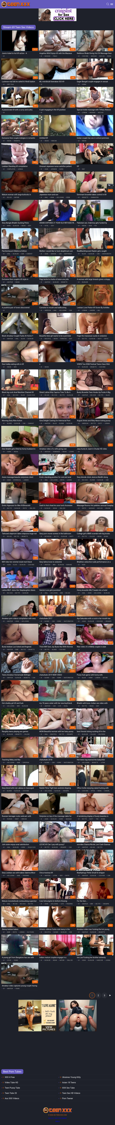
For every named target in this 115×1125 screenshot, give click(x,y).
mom (90, 225)
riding (109, 56)
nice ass (102, 56)
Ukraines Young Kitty (71, 1077)
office (93, 791)
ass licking (60, 197)
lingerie (92, 310)
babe (17, 649)
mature (16, 197)
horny (84, 84)
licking (71, 451)
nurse (61, 169)
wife (15, 367)
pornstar (63, 338)
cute (59, 706)
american (48, 310)
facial (66, 706)
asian (46, 169)
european (26, 762)
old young (30, 932)
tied (97, 819)
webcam (54, 141)
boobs (106, 536)
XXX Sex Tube (68, 1088)
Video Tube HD (11, 1082)
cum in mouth (106, 254)
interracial (17, 480)
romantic (17, 141)
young (16, 960)
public (55, 56)
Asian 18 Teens (69, 1082)
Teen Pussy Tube (12, 1088)
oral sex (32, 508)
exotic (67, 875)
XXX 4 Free (10, 1077)
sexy (29, 225)
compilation (11, 169)
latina (103, 762)
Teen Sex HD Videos (71, 1093)
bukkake (53, 254)
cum (22, 254)
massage (47, 56)
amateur (10, 282)
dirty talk (10, 84)
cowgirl (107, 791)
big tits (84, 338)
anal (46, 197)
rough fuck (32, 847)
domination (94, 197)
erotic (106, 338)
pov (95, 225)
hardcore (100, 960)
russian (9, 819)
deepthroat (68, 254)
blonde (9, 423)
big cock (15, 395)
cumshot (29, 254)
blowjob (16, 225)
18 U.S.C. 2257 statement (57, 1118)
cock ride (85, 56)
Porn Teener (67, 1098)
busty (100, 338)
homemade (56, 451)
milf (83, 169)
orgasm (107, 508)
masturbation (68, 621)
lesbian (84, 112)
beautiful (48, 338)
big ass (9, 197)
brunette (85, 197)
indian (9, 141)
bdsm (68, 197)
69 (4, 56)
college (92, 536)
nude (83, 564)
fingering (26, 875)
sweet (17, 819)
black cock (31, 395)
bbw (54, 564)
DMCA (57, 1121)
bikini (9, 225)
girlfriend (101, 734)
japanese (54, 169)
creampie (108, 621)
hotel (47, 225)
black (84, 254)
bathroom (48, 536)
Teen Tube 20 (11, 1093)
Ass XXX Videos (12, 1098)
